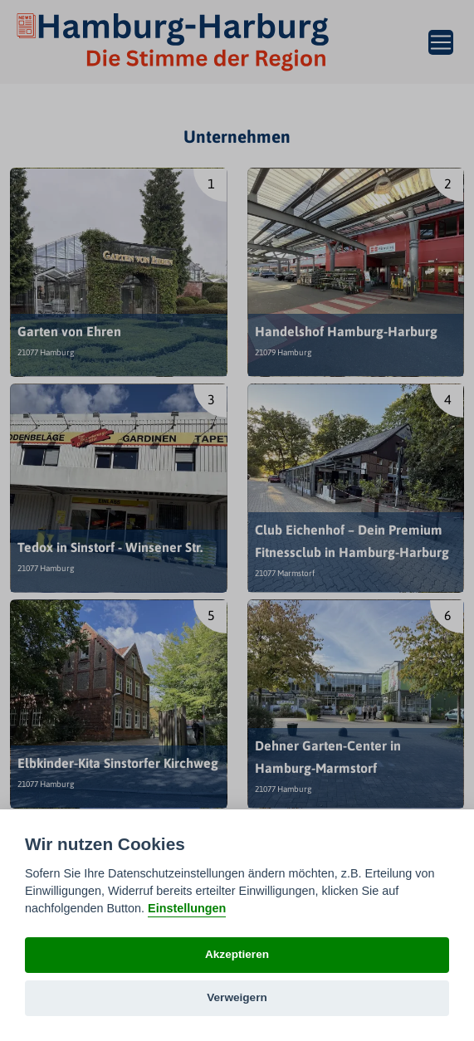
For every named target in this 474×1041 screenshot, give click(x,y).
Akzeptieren (237, 954)
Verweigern (237, 997)
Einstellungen (187, 908)
